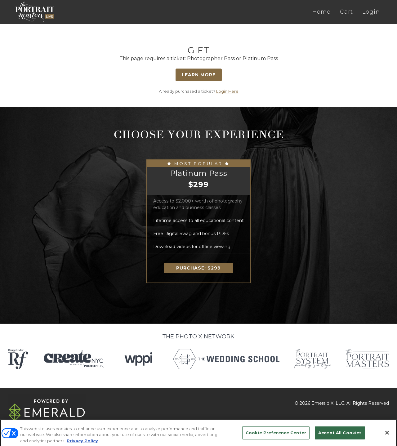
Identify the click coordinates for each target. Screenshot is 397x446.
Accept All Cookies (340, 436)
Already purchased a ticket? (199, 91)
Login (371, 11)
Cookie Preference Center (276, 436)
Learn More (199, 75)
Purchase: (198, 268)
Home (321, 11)
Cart (346, 11)
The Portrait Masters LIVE (35, 12)
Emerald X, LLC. (328, 403)
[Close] (387, 436)
